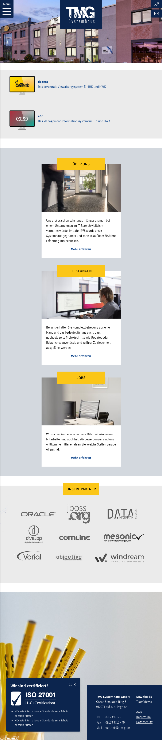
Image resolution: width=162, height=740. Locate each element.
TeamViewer (144, 702)
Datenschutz (144, 722)
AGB (139, 712)
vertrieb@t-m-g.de (117, 728)
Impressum (143, 717)
